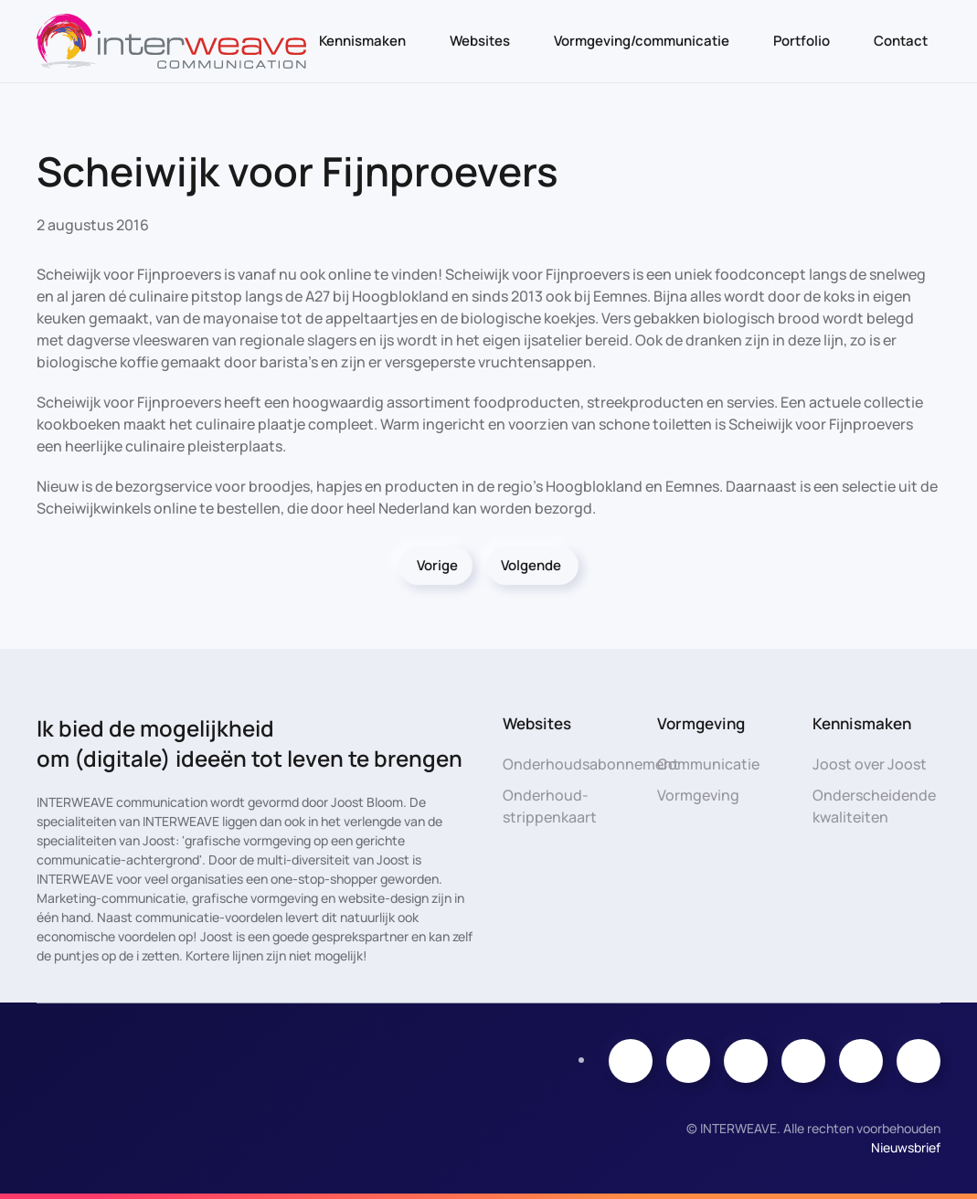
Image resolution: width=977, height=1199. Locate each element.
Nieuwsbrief (905, 1147)
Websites (480, 40)
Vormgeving (698, 795)
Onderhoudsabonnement (591, 764)
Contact (901, 40)
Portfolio (801, 40)
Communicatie (708, 764)
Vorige (437, 565)
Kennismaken (362, 40)
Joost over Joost (869, 764)
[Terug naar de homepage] (171, 41)
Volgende (531, 565)
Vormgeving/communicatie (641, 40)
